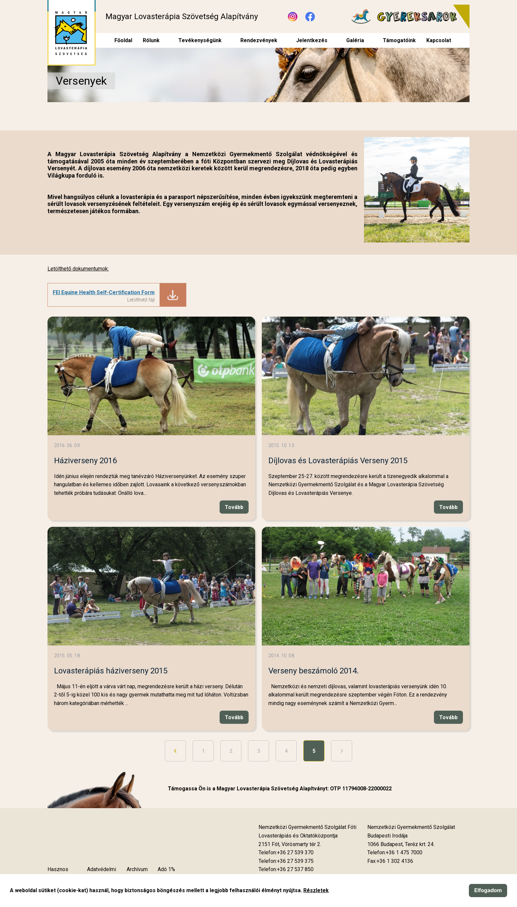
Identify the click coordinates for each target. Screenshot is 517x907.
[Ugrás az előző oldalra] (175, 750)
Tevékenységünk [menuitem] (200, 40)
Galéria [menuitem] (355, 40)
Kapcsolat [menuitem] (438, 40)
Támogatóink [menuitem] (399, 40)
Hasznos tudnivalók (59, 873)
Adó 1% (166, 869)
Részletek (316, 890)
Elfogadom (488, 890)
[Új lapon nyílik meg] (289, 844)
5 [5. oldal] (314, 751)
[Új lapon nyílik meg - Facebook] (310, 16)
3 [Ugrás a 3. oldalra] (258, 751)
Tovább (234, 507)
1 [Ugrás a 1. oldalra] (203, 751)
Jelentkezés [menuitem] (311, 40)
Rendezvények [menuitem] (258, 40)
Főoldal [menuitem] (123, 40)
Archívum (137, 869)
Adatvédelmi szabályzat (101, 873)
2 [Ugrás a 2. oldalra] (230, 751)
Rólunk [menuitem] (151, 40)
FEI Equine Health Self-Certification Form (104, 292)
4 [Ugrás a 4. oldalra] (286, 751)
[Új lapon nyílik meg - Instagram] (292, 16)
